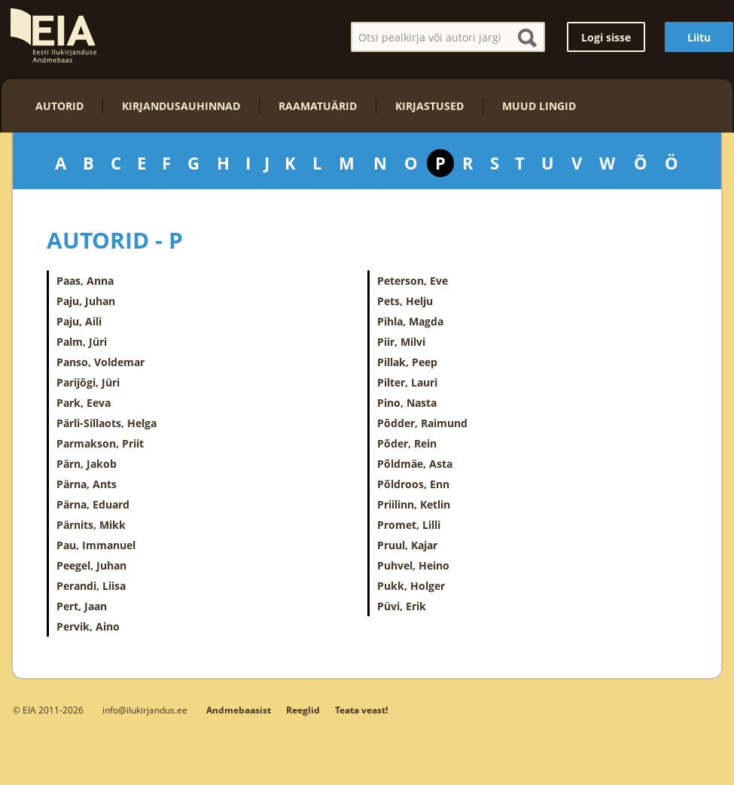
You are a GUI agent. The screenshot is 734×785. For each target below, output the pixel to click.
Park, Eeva (83, 403)
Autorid (59, 106)
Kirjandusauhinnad (181, 106)
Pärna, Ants (86, 484)
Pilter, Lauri (407, 382)
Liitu (699, 37)
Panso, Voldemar (100, 362)
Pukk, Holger (411, 586)
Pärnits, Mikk (91, 525)
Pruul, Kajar (407, 545)
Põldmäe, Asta (414, 464)
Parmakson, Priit (100, 443)
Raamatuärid (318, 106)
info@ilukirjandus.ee (144, 710)
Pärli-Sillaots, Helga (106, 423)
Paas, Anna (85, 280)
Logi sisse (606, 37)
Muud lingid (539, 106)
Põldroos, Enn (413, 484)
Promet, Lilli (408, 525)
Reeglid (303, 710)
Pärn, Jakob (86, 464)
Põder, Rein (407, 443)
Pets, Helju (405, 301)
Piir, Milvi (401, 341)
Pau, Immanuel (96, 545)
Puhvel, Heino (413, 565)
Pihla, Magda (410, 321)
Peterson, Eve (412, 280)
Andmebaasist (238, 710)
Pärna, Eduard (92, 504)
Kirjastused (429, 106)
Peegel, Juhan (91, 565)
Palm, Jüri (81, 341)
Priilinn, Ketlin (413, 504)
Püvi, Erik (401, 606)
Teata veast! (361, 710)
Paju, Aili (79, 321)
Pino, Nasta (407, 403)
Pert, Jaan (81, 606)
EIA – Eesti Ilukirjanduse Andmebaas (53, 35)
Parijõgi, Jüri (88, 382)
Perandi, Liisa (91, 586)
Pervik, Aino (88, 626)
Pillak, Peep (407, 362)
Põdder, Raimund (422, 423)
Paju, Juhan (85, 301)
